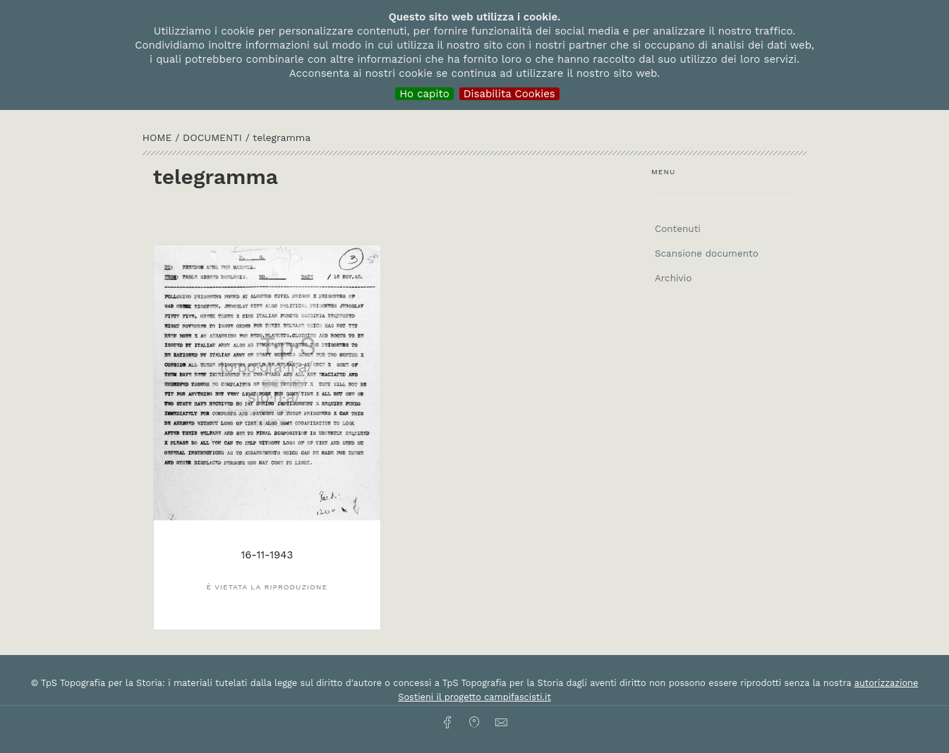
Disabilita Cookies (509, 93)
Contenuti (678, 228)
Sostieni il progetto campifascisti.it (474, 697)
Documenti (214, 137)
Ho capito (424, 93)
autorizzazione (886, 683)
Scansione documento (706, 253)
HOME (159, 137)
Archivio (673, 277)
